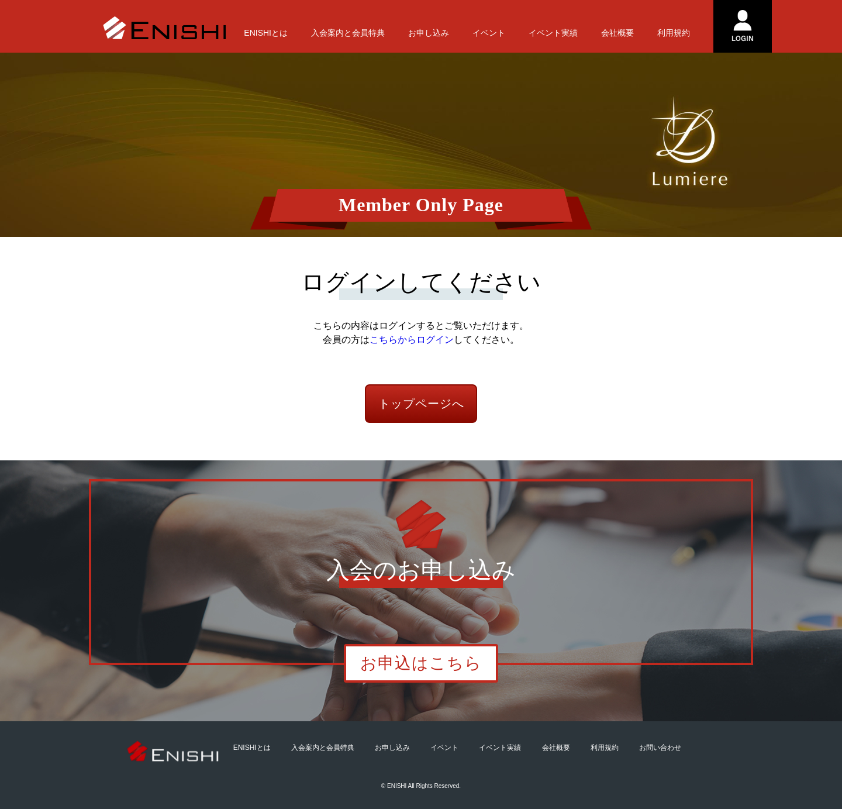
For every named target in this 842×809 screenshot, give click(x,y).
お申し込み (428, 32)
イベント (488, 32)
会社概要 (617, 32)
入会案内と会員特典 (348, 32)
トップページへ (421, 403)
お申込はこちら (421, 663)
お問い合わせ (660, 747)
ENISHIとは (266, 32)
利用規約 (673, 32)
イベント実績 (553, 32)
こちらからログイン (412, 340)
